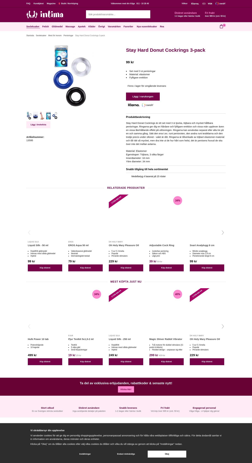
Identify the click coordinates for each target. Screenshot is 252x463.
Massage (71, 26)
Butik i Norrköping (68, 3)
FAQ (28, 3)
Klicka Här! (126, 389)
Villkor (184, 3)
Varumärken (114, 26)
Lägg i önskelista (38, 125)
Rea (162, 26)
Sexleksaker (33, 26)
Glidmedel (57, 26)
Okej (167, 454)
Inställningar (85, 454)
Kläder (92, 26)
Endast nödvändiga (126, 454)
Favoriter (129, 26)
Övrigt (102, 26)
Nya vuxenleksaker (147, 26)
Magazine (51, 3)
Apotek (82, 26)
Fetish (46, 26)
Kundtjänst (39, 3)
